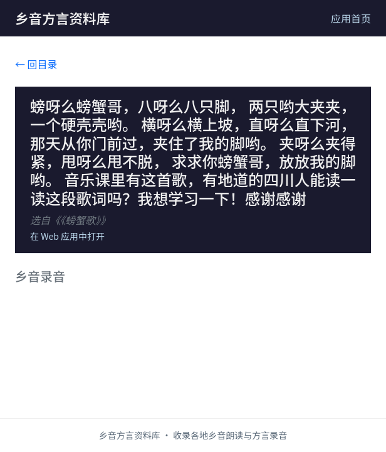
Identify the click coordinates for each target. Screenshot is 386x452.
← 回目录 (36, 64)
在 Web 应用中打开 (67, 236)
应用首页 (351, 18)
